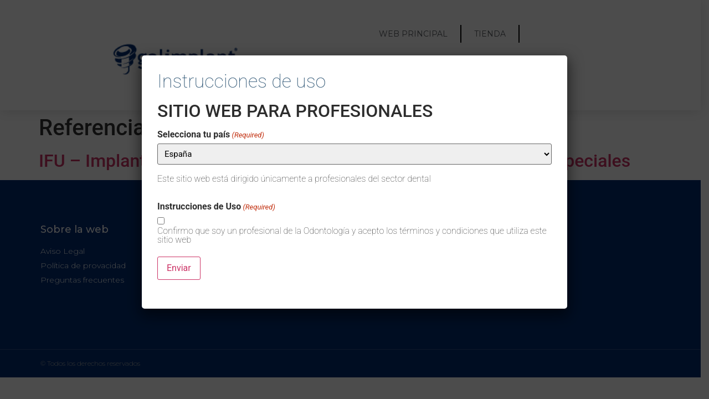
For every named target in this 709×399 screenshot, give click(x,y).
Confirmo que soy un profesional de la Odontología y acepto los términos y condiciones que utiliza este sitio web (352, 235)
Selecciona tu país (210, 134)
